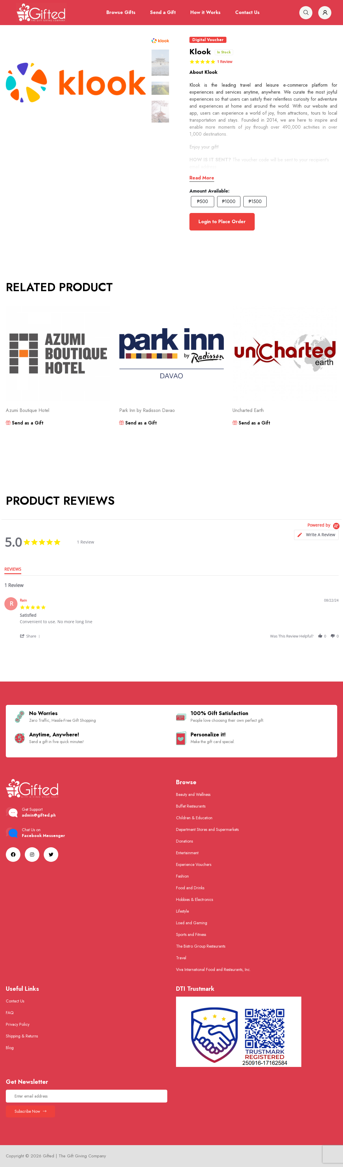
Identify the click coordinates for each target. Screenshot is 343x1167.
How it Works (205, 12)
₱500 (202, 201)
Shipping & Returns (22, 1036)
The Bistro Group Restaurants (200, 946)
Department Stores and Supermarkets (207, 829)
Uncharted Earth (248, 410)
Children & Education (194, 818)
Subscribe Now (30, 1111)
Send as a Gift (24, 423)
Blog (10, 1048)
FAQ (10, 1013)
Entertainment (187, 853)
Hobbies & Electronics (194, 899)
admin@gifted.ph (39, 815)
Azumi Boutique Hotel (27, 410)
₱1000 (228, 201)
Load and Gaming (191, 923)
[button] (30, 636)
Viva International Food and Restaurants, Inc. (213, 969)
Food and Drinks (190, 888)
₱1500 (255, 201)
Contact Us (247, 12)
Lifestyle (182, 911)
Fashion (182, 876)
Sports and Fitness (191, 934)
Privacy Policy (17, 1024)
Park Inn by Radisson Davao (147, 410)
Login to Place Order (222, 221)
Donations (184, 841)
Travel (181, 958)
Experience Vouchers (193, 864)
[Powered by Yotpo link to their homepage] (324, 526)
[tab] (316, 535)
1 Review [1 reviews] (224, 61)
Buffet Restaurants (190, 806)
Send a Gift (163, 12)
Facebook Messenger (43, 835)
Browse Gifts (121, 12)
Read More (201, 177)
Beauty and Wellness (193, 794)
